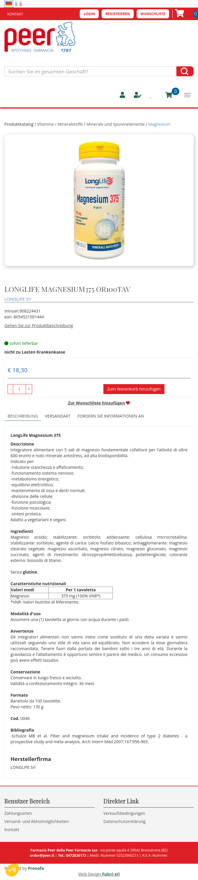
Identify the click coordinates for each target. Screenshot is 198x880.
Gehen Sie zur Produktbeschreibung (38, 325)
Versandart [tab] (57, 416)
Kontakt (15, 14)
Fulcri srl (110, 874)
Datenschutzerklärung (124, 821)
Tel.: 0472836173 (72, 855)
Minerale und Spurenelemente (115, 124)
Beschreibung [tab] (23, 416)
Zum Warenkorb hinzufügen (134, 389)
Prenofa (36, 868)
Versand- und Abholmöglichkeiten (36, 821)
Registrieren (117, 13)
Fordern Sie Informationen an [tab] (110, 416)
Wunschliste (152, 13)
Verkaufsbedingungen (124, 813)
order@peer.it (42, 855)
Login (89, 13)
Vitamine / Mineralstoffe (60, 124)
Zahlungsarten (18, 813)
